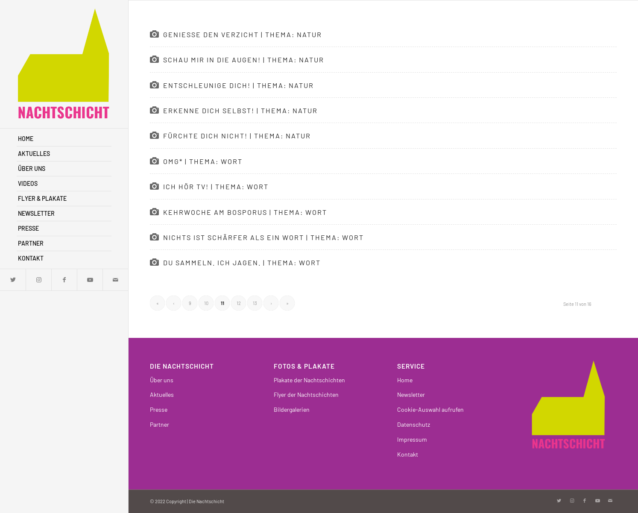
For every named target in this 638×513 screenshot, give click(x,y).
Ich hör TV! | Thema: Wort (216, 186)
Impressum (412, 439)
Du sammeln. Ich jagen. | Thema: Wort (242, 262)
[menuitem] (64, 139)
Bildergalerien (292, 409)
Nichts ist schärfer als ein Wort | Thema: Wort (263, 237)
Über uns (161, 380)
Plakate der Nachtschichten (309, 380)
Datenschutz (413, 424)
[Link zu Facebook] (64, 279)
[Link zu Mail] (115, 279)
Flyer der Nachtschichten (306, 394)
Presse (158, 409)
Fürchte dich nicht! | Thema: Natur (237, 136)
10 (206, 303)
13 (255, 303)
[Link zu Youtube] (89, 279)
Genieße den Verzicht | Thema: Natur (242, 34)
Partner (159, 424)
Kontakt (407, 454)
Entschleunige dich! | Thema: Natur (238, 85)
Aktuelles (162, 394)
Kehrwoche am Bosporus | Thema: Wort (245, 212)
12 (239, 303)
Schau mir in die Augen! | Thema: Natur (243, 60)
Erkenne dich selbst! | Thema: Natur (240, 110)
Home (405, 380)
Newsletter (411, 394)
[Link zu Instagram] (38, 279)
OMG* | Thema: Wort (203, 161)
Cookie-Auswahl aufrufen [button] (430, 409)
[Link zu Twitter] (13, 279)
